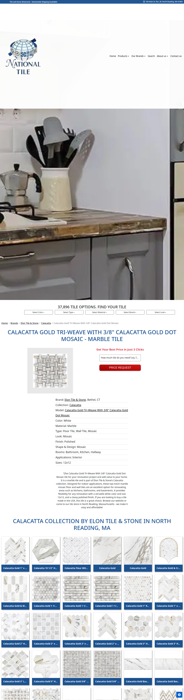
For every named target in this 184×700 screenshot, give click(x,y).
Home (113, 56)
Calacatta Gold (107, 568)
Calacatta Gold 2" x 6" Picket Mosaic (77, 643)
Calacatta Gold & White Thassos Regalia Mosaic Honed (15, 605)
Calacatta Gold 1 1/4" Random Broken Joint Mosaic (77, 605)
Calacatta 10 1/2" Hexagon (46, 568)
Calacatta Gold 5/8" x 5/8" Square (77, 681)
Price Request (120, 367)
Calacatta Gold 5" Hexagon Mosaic (46, 681)
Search (151, 56)
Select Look (160, 312)
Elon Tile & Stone (29, 323)
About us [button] (162, 56)
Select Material (99, 312)
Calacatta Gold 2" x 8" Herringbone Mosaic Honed (107, 643)
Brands (14, 323)
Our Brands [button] (137, 56)
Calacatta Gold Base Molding (138, 681)
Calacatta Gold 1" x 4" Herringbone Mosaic (15, 568)
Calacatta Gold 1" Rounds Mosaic (138, 605)
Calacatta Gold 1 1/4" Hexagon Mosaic (46, 605)
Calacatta (46, 323)
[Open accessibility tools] (179, 695)
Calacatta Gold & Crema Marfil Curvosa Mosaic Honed (169, 568)
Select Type (68, 312)
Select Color (38, 312)
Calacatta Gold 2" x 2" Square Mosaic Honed (46, 643)
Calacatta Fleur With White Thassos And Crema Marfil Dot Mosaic (77, 568)
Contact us (176, 56)
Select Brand (129, 312)
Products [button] (123, 56)
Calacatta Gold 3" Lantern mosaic (15, 681)
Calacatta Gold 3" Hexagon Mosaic (138, 643)
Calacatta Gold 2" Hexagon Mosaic (15, 643)
